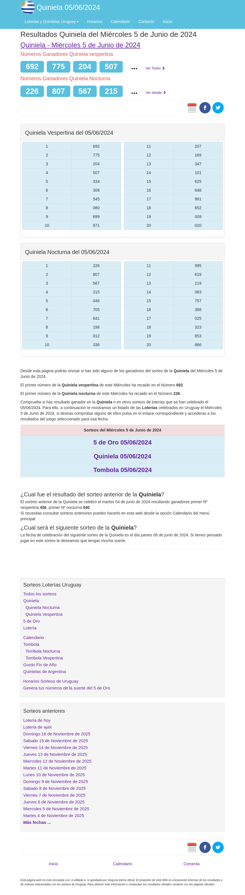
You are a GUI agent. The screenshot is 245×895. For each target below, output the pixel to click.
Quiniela (31, 600)
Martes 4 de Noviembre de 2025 (53, 815)
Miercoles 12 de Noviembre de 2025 (57, 761)
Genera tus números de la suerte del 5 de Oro (66, 687)
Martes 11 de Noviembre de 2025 (54, 767)
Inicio (167, 21)
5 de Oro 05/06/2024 (122, 442)
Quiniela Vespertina (42, 614)
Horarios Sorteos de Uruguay (50, 681)
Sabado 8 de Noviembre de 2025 (54, 788)
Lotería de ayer (37, 727)
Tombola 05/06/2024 (122, 469)
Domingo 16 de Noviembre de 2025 (56, 733)
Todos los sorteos (39, 593)
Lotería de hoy (36, 720)
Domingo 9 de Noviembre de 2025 (55, 781)
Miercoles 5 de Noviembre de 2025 (56, 808)
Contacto (146, 21)
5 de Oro (31, 621)
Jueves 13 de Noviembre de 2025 (55, 754)
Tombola (31, 644)
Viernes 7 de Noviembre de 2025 (54, 795)
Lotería (30, 627)
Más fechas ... (37, 822)
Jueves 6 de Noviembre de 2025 (54, 801)
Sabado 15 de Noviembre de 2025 (55, 740)
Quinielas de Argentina (44, 671)
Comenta (191, 864)
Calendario (120, 21)
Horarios (94, 21)
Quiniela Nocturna (41, 607)
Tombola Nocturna (41, 651)
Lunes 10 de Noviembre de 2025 (54, 774)
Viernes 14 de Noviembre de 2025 (55, 747)
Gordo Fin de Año (40, 664)
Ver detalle (156, 93)
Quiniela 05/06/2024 (68, 7)
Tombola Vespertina (43, 657)
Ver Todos (155, 68)
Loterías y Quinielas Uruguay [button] (52, 21)
